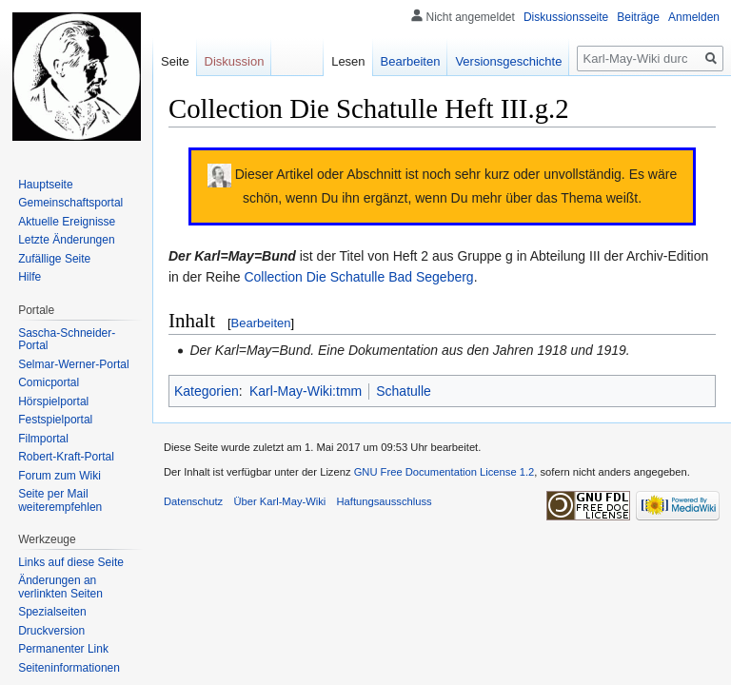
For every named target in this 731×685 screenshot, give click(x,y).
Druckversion (51, 630)
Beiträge (638, 17)
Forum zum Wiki (59, 475)
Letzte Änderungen (66, 239)
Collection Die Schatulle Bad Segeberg (358, 276)
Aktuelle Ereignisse (66, 221)
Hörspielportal (53, 401)
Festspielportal (55, 419)
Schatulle (403, 391)
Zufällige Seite (54, 258)
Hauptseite (45, 184)
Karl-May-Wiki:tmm (305, 391)
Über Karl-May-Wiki (279, 501)
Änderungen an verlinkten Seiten (60, 587)
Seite (175, 61)
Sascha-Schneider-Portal (66, 339)
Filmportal (43, 438)
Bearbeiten (261, 323)
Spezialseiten (52, 611)
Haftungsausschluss (384, 501)
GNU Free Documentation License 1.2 (444, 472)
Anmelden (694, 17)
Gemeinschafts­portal (70, 202)
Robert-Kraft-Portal (66, 456)
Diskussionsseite (566, 17)
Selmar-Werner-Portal (73, 364)
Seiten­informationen (69, 668)
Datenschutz (193, 501)
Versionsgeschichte (508, 61)
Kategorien (206, 391)
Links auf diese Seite (71, 562)
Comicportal (48, 382)
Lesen (348, 61)
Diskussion (235, 61)
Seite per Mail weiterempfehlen (60, 500)
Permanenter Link (63, 649)
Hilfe (29, 277)
